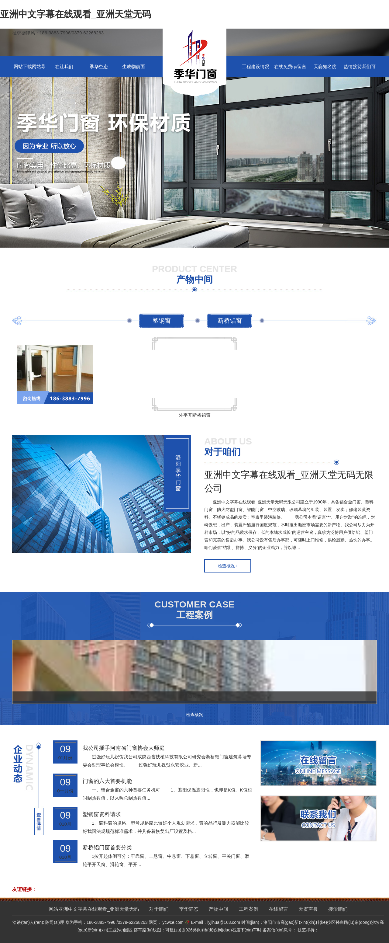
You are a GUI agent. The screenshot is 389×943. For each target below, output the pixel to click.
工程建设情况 (255, 66)
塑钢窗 (162, 320)
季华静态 (188, 909)
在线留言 (278, 909)
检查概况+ (227, 565)
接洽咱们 (338, 909)
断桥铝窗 (230, 320)
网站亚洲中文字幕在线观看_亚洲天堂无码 (94, 909)
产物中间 (218, 909)
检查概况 (194, 714)
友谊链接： (24, 889)
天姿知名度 (325, 66)
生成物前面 (133, 66)
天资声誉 (308, 909)
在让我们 (64, 66)
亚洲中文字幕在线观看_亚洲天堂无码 (75, 14)
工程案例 (248, 909)
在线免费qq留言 (290, 66)
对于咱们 (159, 909)
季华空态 (99, 66)
